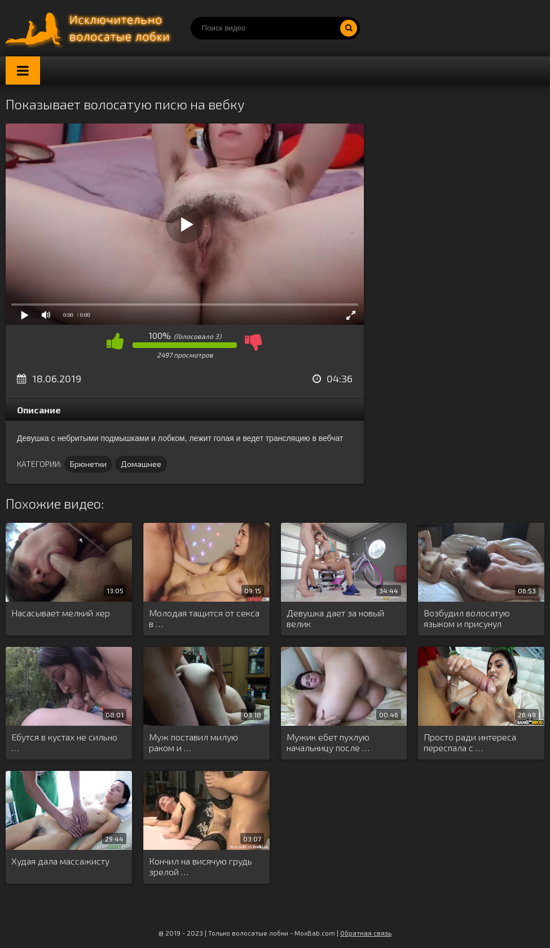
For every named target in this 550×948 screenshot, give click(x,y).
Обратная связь (365, 933)
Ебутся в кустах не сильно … (64, 742)
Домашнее (141, 464)
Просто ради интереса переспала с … (470, 742)
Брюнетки (88, 464)
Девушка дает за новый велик (335, 618)
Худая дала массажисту (60, 861)
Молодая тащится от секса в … (204, 618)
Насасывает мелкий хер (60, 612)
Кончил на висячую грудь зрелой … (200, 866)
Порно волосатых (90, 28)
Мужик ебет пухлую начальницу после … (328, 742)
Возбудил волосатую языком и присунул (467, 618)
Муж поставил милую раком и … (193, 742)
